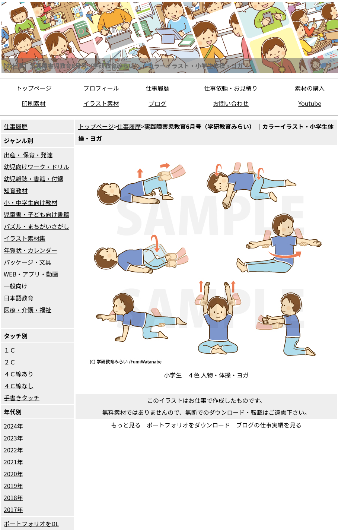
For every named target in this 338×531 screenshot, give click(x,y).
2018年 (13, 497)
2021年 (13, 461)
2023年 (13, 437)
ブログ (157, 103)
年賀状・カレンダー (30, 250)
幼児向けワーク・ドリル (36, 166)
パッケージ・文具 (27, 261)
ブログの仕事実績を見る (269, 424)
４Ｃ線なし (19, 385)
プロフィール (101, 87)
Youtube (309, 103)
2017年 (13, 509)
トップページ (34, 87)
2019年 (13, 485)
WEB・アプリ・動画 (31, 273)
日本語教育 (19, 297)
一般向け (16, 285)
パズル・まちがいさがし (36, 226)
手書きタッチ (21, 397)
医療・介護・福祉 (27, 309)
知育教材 (16, 190)
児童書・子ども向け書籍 (36, 214)
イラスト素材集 (24, 238)
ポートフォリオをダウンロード (188, 424)
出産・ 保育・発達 (28, 154)
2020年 (13, 473)
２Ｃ (10, 361)
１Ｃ (10, 349)
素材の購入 (310, 87)
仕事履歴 (157, 87)
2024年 (13, 425)
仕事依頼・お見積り (231, 87)
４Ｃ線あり (19, 373)
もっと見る (126, 424)
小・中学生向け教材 (30, 202)
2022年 (13, 449)
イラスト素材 (101, 103)
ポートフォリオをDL (31, 523)
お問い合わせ (231, 103)
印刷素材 (34, 103)
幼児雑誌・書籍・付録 (33, 178)
